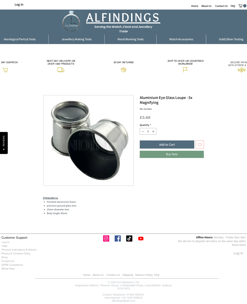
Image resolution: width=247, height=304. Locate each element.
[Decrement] (142, 131)
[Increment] (153, 131)
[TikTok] (129, 238)
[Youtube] (141, 238)
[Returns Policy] (148, 274)
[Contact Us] (221, 5)
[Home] (195, 5)
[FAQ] (233, 5)
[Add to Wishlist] (200, 144)
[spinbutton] (148, 131)
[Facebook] (118, 238)
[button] (242, 5)
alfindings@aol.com (123, 300)
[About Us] (206, 5)
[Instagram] (106, 238)
